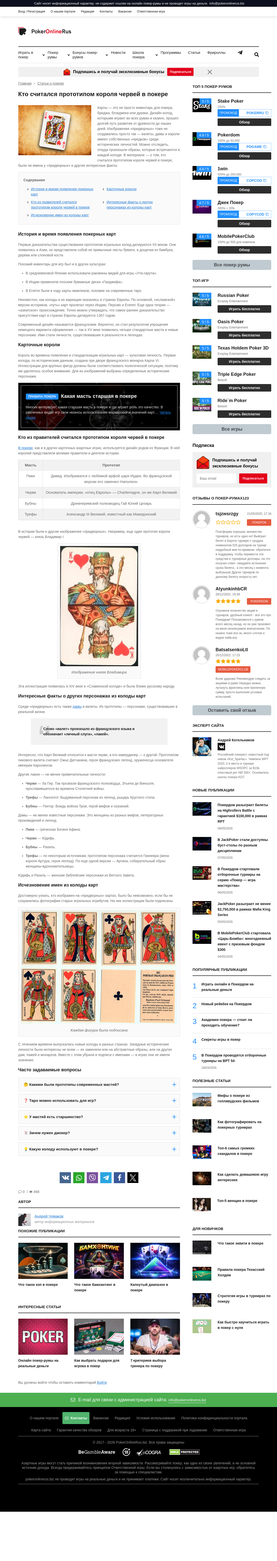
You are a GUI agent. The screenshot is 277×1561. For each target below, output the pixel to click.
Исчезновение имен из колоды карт (60, 215)
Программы (171, 52)
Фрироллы (216, 52)
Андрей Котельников (236, 740)
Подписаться (253, 478)
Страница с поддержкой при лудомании (177, 1430)
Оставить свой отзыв (232, 710)
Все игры (232, 429)
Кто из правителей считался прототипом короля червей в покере (60, 204)
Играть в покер (25, 54)
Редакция (87, 11)
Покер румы (53, 54)
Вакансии (125, 11)
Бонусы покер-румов (85, 54)
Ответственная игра (151, 11)
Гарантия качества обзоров (76, 1430)
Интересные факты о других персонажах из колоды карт (130, 204)
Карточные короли (121, 189)
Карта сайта (36, 1430)
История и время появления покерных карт (62, 191)
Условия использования (158, 1418)
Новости (118, 52)
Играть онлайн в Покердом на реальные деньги (228, 987)
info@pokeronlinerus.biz (226, 3)
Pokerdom (259, 601)
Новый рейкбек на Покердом (227, 1004)
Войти (102, 1382)
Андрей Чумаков (49, 1216)
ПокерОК (259, 522)
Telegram (240, 52)
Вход (21, 11)
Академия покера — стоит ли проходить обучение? (227, 1022)
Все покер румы (232, 264)
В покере (25, 448)
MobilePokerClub (233, 669)
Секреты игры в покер (221, 1039)
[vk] (221, 746)
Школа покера (138, 54)
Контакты (106, 11)
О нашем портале (63, 11)
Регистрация (36, 11)
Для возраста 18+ (122, 1430)
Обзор (244, 122)
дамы (77, 707)
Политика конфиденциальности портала (220, 1418)
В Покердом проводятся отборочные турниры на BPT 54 (234, 1058)
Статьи (194, 52)
